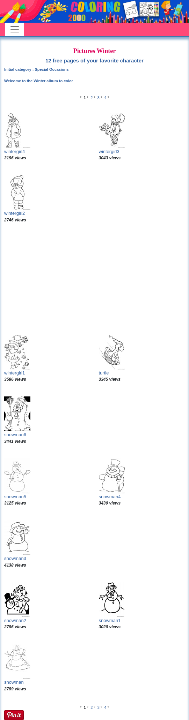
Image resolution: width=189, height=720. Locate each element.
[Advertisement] (94, 279)
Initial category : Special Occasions (36, 69)
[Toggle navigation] (14, 29)
